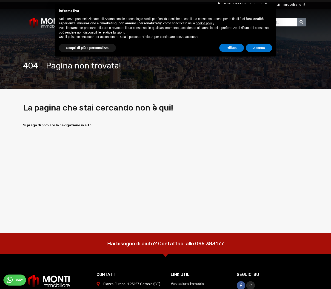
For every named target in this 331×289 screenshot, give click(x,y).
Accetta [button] (259, 48)
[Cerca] (301, 22)
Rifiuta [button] (232, 48)
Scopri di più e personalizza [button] (87, 48)
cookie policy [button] (205, 23)
